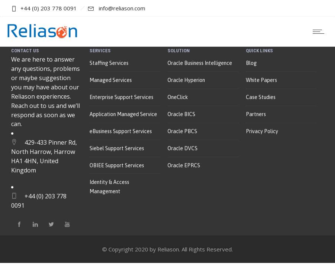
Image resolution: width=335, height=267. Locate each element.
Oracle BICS (181, 114)
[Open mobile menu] (320, 31)
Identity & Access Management (109, 186)
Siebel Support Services (117, 148)
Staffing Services (109, 63)
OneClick (178, 97)
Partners (256, 114)
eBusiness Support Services (121, 131)
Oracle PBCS (182, 131)
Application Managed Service (123, 114)
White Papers (261, 80)
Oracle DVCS (183, 148)
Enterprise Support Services (121, 97)
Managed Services (111, 80)
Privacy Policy (262, 131)
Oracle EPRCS (184, 165)
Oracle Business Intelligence (200, 63)
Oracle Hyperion (186, 80)
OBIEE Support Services (117, 165)
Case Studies (261, 97)
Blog (251, 63)
